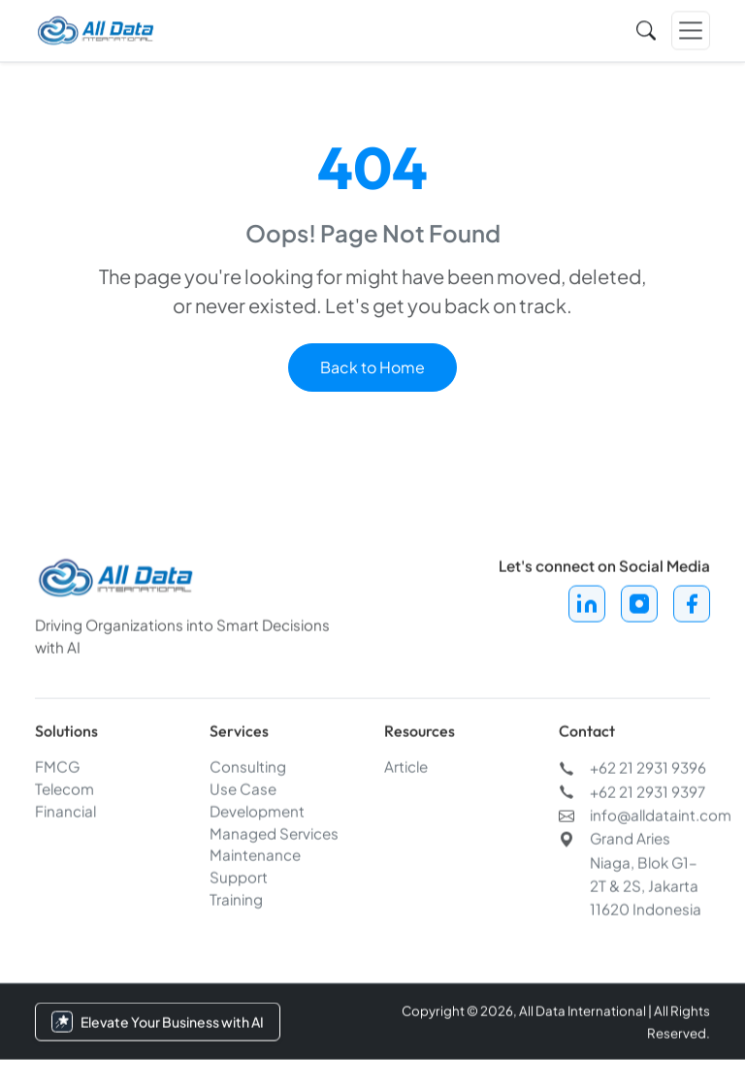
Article (406, 768)
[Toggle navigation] (690, 28)
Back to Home (372, 367)
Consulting (248, 768)
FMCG (57, 768)
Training (236, 901)
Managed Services (274, 835)
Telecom (64, 791)
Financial (65, 813)
